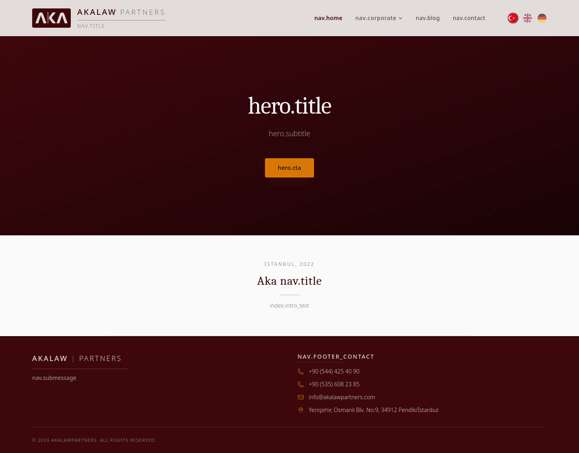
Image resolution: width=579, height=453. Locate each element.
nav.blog (428, 18)
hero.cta (289, 167)
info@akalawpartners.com (342, 397)
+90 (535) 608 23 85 (334, 384)
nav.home (328, 18)
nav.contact (469, 18)
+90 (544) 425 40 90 (334, 371)
